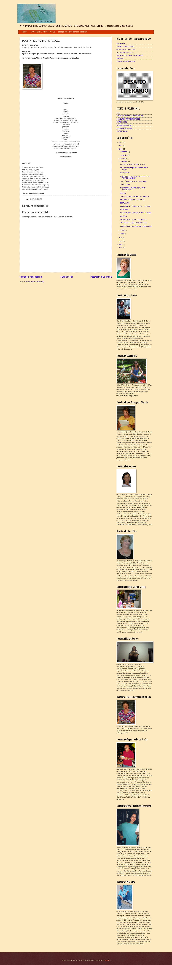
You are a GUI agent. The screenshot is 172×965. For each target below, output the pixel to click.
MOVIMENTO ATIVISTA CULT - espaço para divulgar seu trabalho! (59, 32)
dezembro (124, 152)
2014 (121, 146)
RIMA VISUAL (125, 173)
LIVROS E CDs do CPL (124, 125)
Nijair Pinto (120, 58)
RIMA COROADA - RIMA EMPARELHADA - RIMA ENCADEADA (135, 177)
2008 (121, 244)
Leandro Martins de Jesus (125, 52)
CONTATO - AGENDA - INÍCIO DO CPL (130, 116)
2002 (121, 248)
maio (122, 234)
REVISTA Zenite (122, 131)
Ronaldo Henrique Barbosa (125, 61)
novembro (124, 155)
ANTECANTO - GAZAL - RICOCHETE (133, 219)
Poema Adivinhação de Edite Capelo (132, 164)
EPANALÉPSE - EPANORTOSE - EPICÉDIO (135, 206)
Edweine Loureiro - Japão (125, 46)
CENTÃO (123, 216)
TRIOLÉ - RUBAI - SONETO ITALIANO (133, 181)
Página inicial (66, 277)
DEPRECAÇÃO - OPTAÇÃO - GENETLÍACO (135, 213)
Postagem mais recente (31, 277)
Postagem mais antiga (101, 277)
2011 (121, 241)
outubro (123, 158)
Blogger (107, 960)
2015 (121, 142)
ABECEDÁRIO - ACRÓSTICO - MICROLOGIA (136, 226)
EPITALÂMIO (124, 203)
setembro (124, 162)
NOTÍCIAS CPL (121, 122)
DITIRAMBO (124, 210)
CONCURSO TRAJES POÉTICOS (128, 119)
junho (123, 230)
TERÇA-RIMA (125, 185)
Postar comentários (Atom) (35, 281)
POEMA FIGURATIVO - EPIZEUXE (132, 200)
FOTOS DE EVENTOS (124, 128)
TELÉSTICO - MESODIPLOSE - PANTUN (134, 196)
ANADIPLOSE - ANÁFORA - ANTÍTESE (134, 223)
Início (24, 32)
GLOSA (123, 193)
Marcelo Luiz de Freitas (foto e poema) (129, 55)
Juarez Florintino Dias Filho (125, 49)
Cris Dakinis (120, 43)
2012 (121, 238)
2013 (121, 149)
